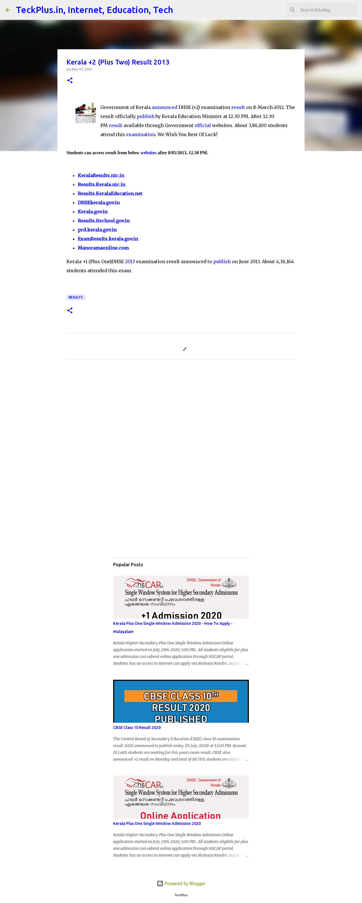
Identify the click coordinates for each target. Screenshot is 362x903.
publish (145, 116)
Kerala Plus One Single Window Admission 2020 (157, 823)
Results (76, 297)
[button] (69, 81)
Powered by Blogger (181, 883)
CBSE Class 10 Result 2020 (137, 727)
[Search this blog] (327, 10)
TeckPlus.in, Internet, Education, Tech (94, 10)
